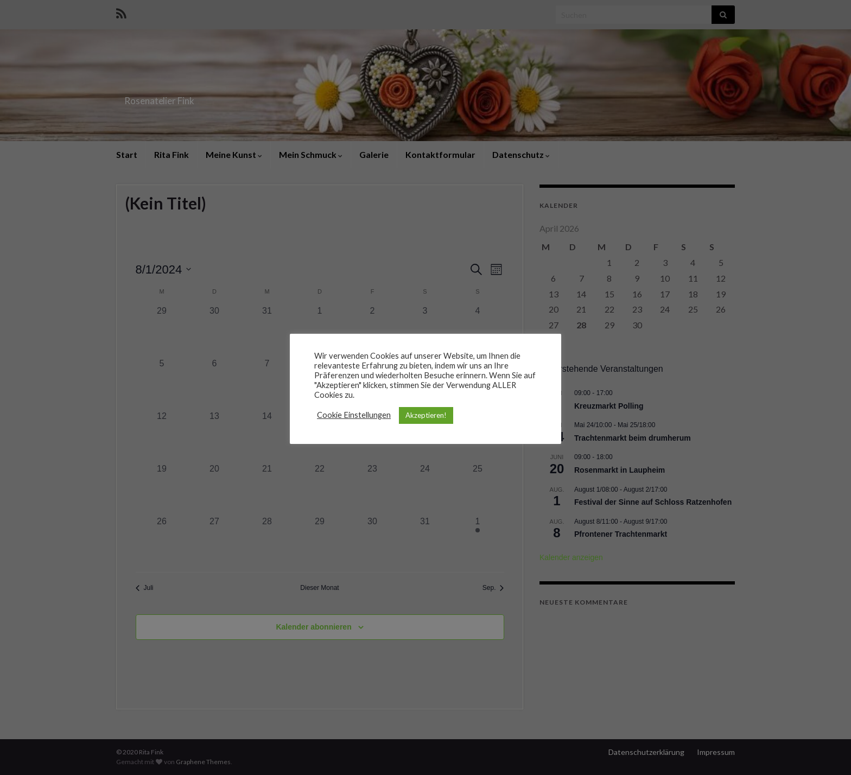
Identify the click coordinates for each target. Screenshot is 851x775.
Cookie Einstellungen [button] (354, 415)
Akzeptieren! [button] (426, 415)
